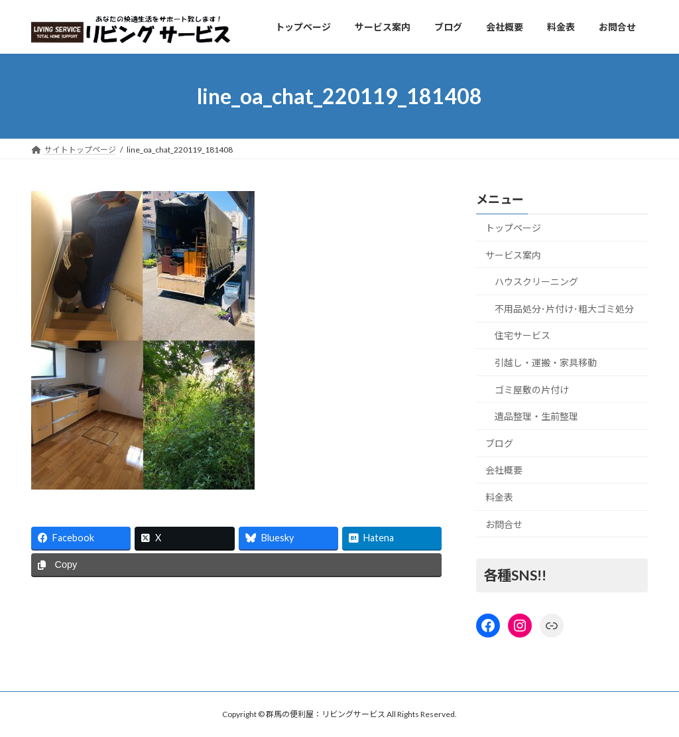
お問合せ (504, 524)
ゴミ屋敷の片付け (532, 389)
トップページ (513, 228)
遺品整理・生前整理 (536, 417)
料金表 (499, 497)
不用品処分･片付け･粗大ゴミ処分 (564, 308)
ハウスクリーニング (536, 282)
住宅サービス (522, 336)
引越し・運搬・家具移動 (546, 362)
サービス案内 (513, 255)
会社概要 (504, 470)
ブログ (499, 443)
